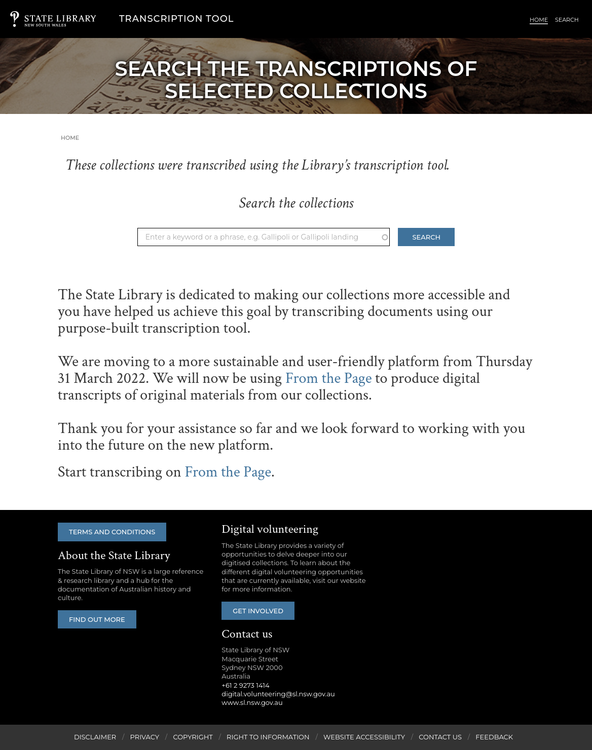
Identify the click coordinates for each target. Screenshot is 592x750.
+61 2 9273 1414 (245, 685)
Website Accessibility (364, 737)
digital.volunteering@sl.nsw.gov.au (278, 694)
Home (539, 19)
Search (567, 19)
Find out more (97, 619)
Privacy (144, 737)
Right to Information (268, 737)
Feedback (494, 737)
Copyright (192, 737)
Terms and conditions (112, 532)
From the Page (328, 378)
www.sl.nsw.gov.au (251, 702)
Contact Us (440, 737)
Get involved (258, 611)
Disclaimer (95, 737)
